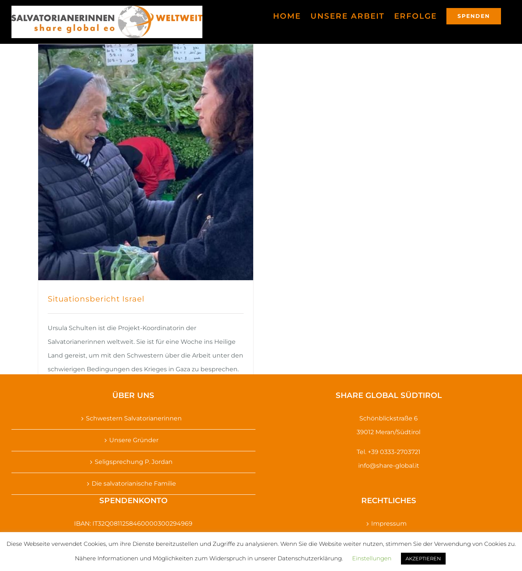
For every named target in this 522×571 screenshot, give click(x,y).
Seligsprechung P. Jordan (134, 461)
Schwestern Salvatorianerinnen (134, 418)
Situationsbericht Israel (96, 298)
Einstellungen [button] (371, 558)
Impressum (389, 523)
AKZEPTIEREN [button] (423, 558)
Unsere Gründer (133, 440)
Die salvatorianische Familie (134, 483)
